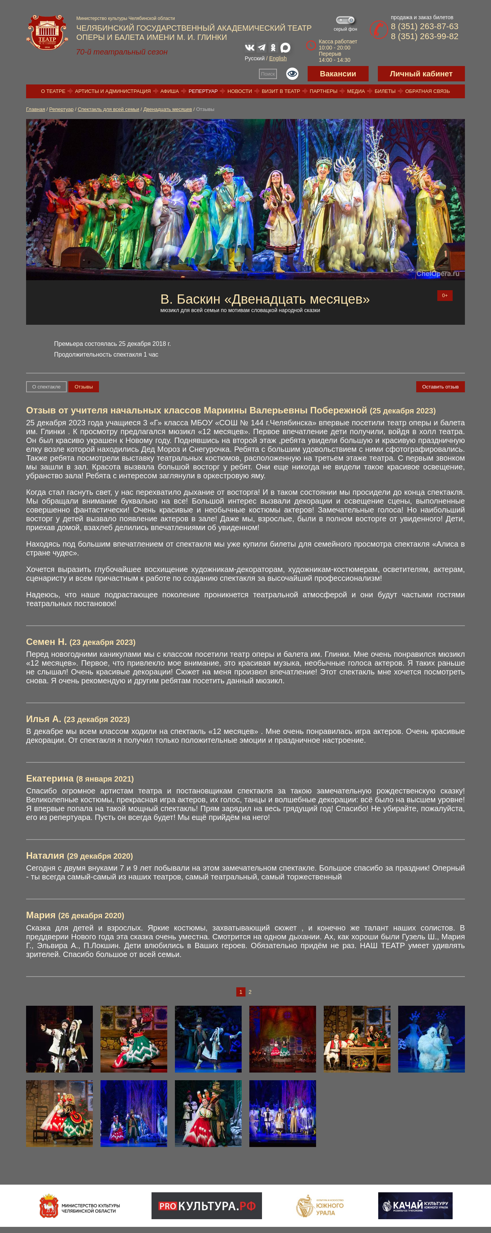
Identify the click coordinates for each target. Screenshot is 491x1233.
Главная (35, 109)
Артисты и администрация (113, 91)
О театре (53, 91)
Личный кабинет (421, 73)
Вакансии (338, 73)
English (278, 58)
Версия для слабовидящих (292, 74)
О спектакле (46, 387)
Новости (239, 91)
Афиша (169, 91)
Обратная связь (427, 91)
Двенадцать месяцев (167, 109)
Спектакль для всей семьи (108, 109)
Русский (255, 58)
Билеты (385, 91)
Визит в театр (281, 91)
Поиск (268, 74)
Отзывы (83, 387)
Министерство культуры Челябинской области (125, 18)
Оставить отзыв (440, 387)
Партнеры (324, 91)
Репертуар (203, 91)
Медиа (356, 91)
